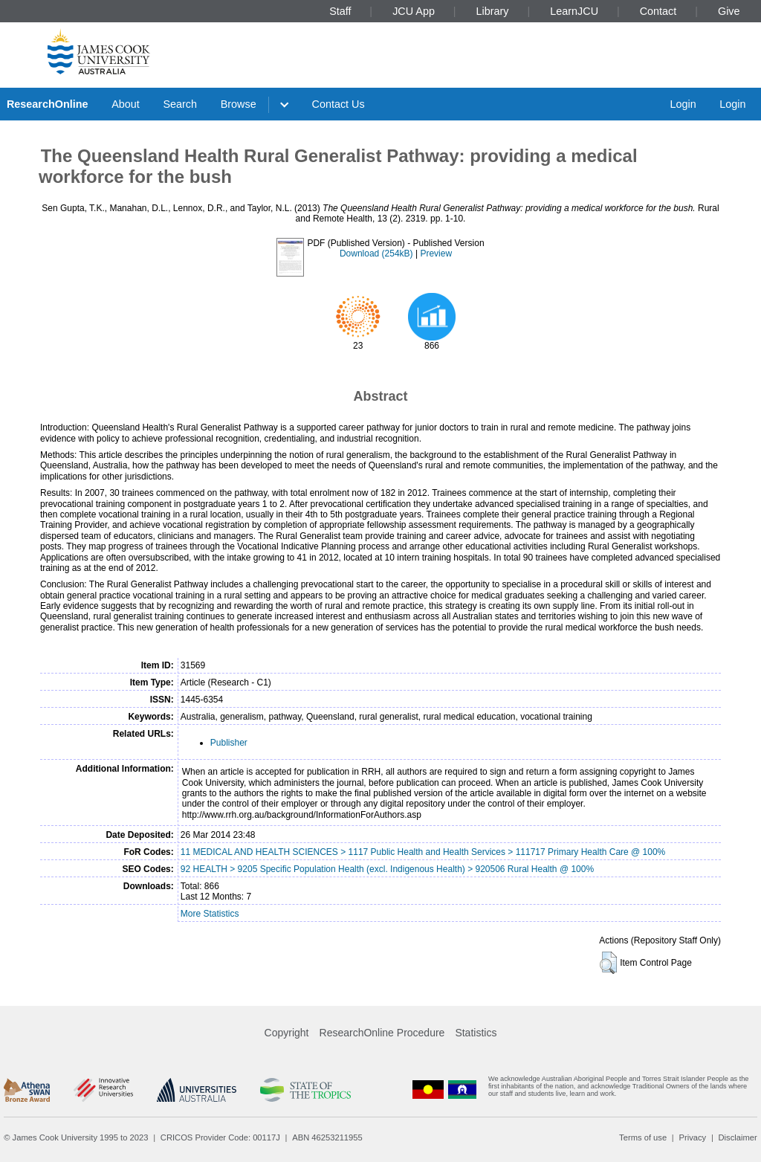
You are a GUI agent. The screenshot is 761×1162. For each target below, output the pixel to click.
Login (683, 104)
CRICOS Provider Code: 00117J (220, 1137)
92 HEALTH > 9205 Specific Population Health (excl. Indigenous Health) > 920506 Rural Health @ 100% (387, 869)
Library (492, 11)
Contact (658, 11)
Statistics (475, 1033)
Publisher (228, 742)
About (125, 104)
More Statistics (210, 913)
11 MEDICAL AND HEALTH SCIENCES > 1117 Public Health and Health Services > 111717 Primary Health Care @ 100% (423, 852)
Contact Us (338, 104)
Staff (340, 11)
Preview (436, 253)
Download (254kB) (376, 253)
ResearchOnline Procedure (382, 1033)
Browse (238, 104)
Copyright (287, 1033)
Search (180, 104)
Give (729, 11)
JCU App (413, 11)
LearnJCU (574, 11)
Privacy (692, 1137)
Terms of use (643, 1137)
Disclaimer (738, 1137)
